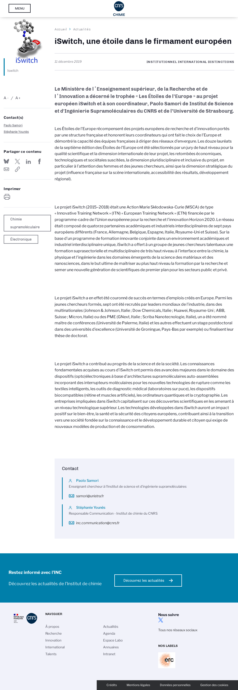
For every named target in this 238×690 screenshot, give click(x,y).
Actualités (82, 29)
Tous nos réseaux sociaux (177, 630)
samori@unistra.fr (90, 496)
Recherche (53, 633)
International (55, 647)
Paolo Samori (13, 125)
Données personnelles (175, 685)
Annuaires (111, 647)
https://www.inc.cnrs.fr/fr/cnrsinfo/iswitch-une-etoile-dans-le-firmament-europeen (17, 169)
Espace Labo (113, 640)
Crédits (112, 685)
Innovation (53, 640)
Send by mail (6, 169)
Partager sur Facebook (39, 161)
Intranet (109, 654)
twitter (160, 619)
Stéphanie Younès (16, 131)
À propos (52, 627)
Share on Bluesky (6, 161)
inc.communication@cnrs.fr (97, 523)
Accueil (61, 29)
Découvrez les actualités (143, 580)
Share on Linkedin (28, 161)
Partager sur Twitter (17, 161)
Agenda (109, 633)
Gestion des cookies (214, 685)
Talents (51, 654)
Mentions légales (138, 685)
